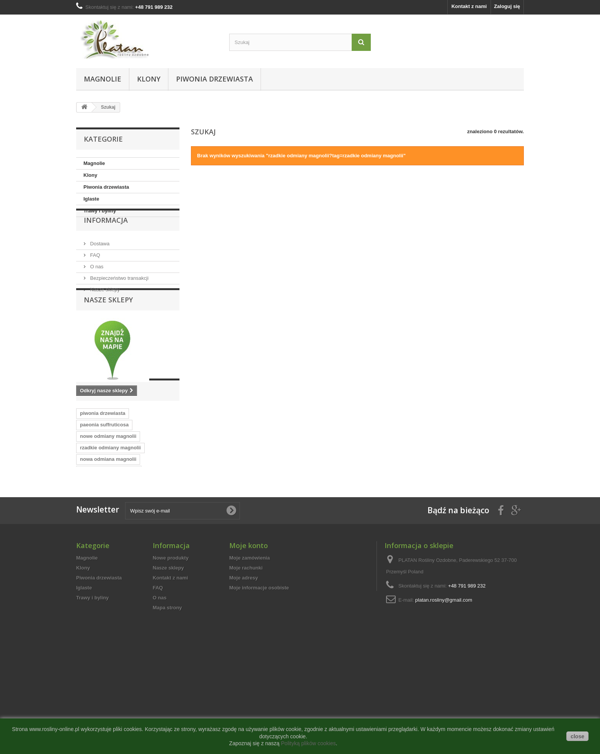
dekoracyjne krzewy (103, 558)
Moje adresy (243, 676)
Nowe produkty (171, 656)
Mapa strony (167, 705)
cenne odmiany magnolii (109, 546)
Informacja (106, 240)
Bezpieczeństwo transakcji (118, 295)
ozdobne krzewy (155, 558)
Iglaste (91, 199)
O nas (96, 283)
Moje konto (248, 643)
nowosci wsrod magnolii (109, 535)
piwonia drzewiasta (102, 477)
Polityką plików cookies (308, 743)
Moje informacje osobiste (259, 686)
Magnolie (102, 78)
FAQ (94, 272)
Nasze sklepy (104, 306)
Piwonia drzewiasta (214, 78)
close (577, 736)
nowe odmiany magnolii (108, 500)
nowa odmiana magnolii (108, 523)
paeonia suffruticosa (104, 489)
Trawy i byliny (99, 211)
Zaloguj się (507, 6)
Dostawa (99, 260)
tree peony (159, 546)
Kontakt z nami (469, 6)
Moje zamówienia (249, 656)
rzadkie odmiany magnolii (110, 512)
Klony (148, 78)
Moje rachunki (245, 666)
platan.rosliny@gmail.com (443, 698)
